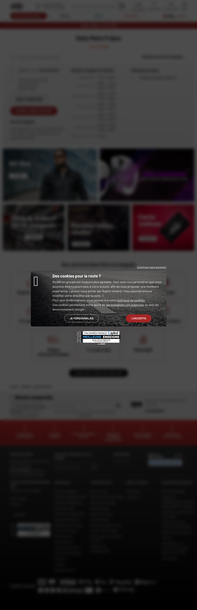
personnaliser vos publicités (125, 305)
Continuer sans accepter (151, 267)
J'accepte (138, 318)
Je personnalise (82, 318)
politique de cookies (131, 300)
